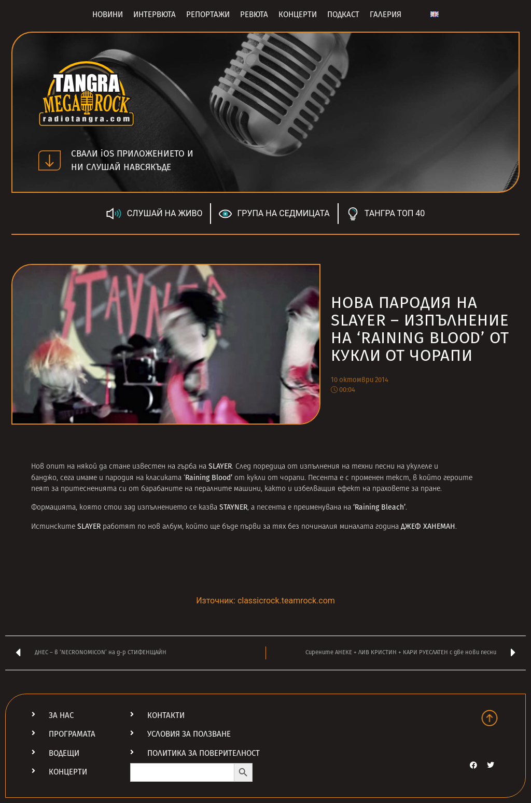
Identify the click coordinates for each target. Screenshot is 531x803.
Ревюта (254, 14)
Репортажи (208, 14)
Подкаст (343, 14)
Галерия (385, 14)
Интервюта (154, 14)
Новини (107, 14)
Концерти (297, 14)
